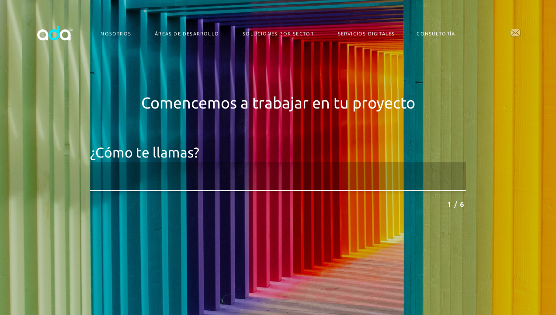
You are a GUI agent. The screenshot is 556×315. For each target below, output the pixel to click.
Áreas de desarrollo (187, 33)
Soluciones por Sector (278, 33)
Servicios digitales (366, 33)
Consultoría (436, 33)
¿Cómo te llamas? (144, 152)
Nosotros (116, 33)
